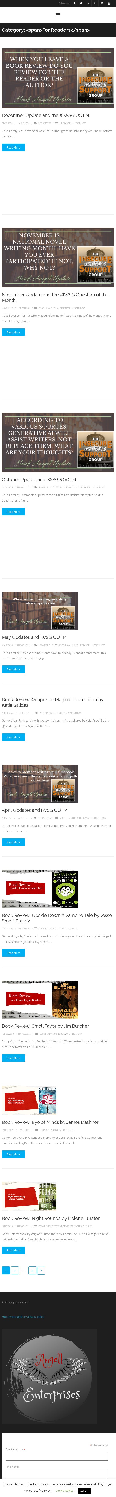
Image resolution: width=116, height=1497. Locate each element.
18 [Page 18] (32, 1270)
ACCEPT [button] (84, 1490)
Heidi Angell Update (70, 123)
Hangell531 (23, 123)
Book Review (45, 702)
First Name (12, 1466)
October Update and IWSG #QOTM (39, 472)
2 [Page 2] (15, 1270)
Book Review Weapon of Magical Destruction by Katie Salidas (52, 691)
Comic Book (58, 919)
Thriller (87, 1220)
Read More (13, 147)
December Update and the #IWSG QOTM (45, 115)
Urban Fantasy (73, 702)
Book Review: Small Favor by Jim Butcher (45, 1017)
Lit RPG (69, 1122)
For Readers (59, 702)
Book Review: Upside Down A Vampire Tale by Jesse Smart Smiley (57, 908)
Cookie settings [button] (64, 1490)
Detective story (60, 1220)
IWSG (83, 123)
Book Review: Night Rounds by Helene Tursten (51, 1212)
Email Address (15, 1449)
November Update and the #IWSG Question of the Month (55, 293)
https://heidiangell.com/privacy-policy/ (23, 1316)
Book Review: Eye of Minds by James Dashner (50, 1115)
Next (41, 1271)
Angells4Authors (48, 304)
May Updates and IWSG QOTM (34, 626)
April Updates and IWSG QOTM (35, 800)
